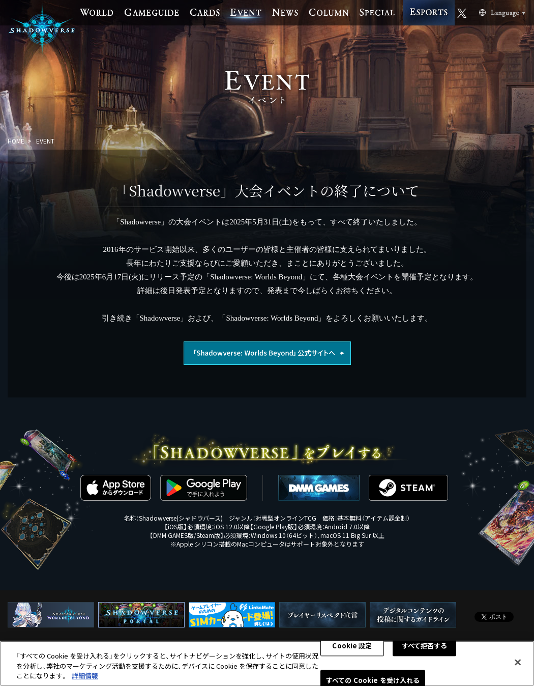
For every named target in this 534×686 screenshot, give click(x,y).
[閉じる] (518, 662)
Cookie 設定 (352, 645)
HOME (16, 140)
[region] (267, 663)
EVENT (45, 140)
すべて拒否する (425, 645)
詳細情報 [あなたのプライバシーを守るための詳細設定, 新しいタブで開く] (85, 675)
